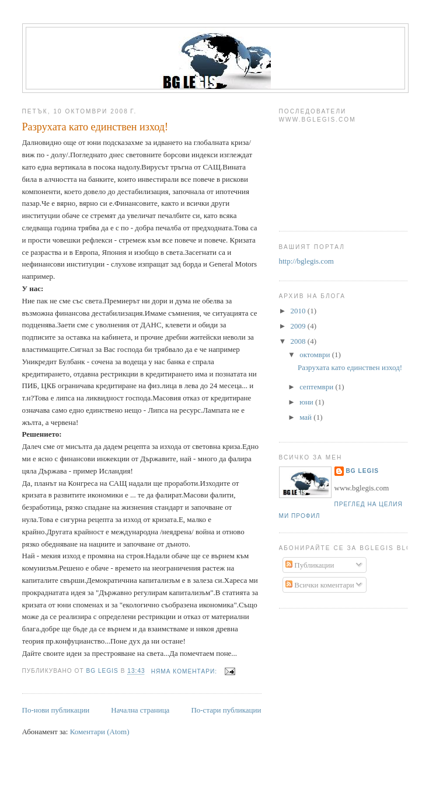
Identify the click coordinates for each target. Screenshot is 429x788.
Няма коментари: (185, 671)
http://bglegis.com (306, 261)
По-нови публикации (56, 710)
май (306, 417)
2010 (299, 310)
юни (307, 402)
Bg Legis (362, 471)
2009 (299, 326)
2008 (299, 341)
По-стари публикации (226, 710)
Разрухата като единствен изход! (95, 127)
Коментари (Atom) (100, 731)
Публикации (309, 565)
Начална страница (140, 710)
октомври (315, 354)
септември (317, 386)
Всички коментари (319, 584)
